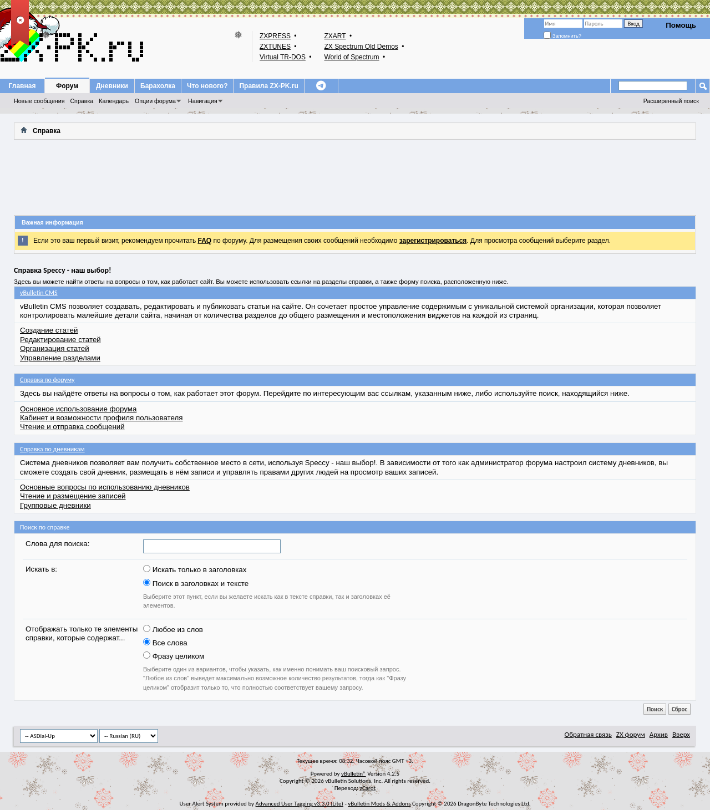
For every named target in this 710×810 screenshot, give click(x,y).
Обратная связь (588, 734)
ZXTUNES (275, 46)
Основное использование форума (78, 409)
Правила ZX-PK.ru (268, 86)
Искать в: (41, 569)
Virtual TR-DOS (283, 57)
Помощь (681, 25)
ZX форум (630, 734)
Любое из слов (173, 629)
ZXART (335, 36)
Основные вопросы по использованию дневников (105, 487)
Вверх (681, 734)
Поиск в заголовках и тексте (195, 583)
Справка (81, 101)
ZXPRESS (275, 36)
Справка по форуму (47, 380)
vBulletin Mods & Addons (379, 803)
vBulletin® (353, 773)
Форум (67, 86)
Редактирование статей (60, 339)
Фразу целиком (173, 655)
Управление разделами (60, 358)
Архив (659, 734)
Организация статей (54, 348)
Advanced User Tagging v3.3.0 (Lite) (299, 803)
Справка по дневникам (52, 449)
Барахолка (157, 86)
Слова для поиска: (57, 543)
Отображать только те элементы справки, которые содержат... (82, 633)
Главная (22, 86)
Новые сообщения (39, 101)
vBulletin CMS (39, 293)
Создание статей (49, 330)
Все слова (165, 642)
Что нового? (207, 86)
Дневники (112, 86)
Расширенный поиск (671, 101)
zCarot (368, 788)
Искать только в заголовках (194, 569)
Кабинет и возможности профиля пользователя (101, 418)
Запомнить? (562, 36)
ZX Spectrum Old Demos (361, 46)
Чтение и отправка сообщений (72, 426)
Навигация (202, 101)
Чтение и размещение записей (73, 496)
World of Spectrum (351, 57)
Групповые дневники (55, 505)
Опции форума (155, 101)
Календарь (114, 101)
